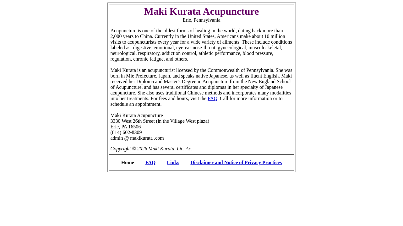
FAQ (212, 98)
